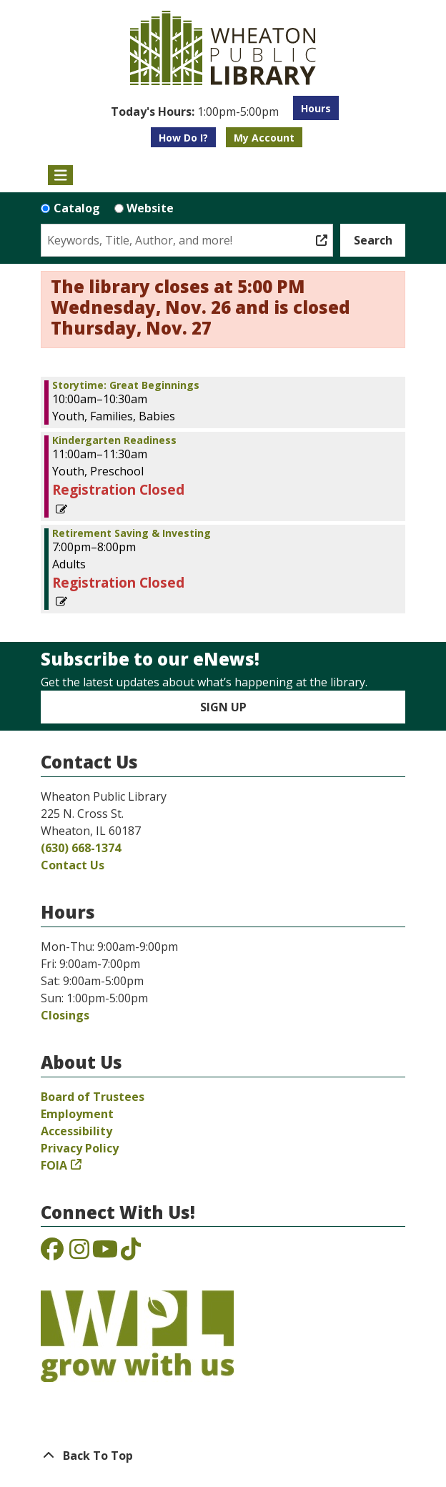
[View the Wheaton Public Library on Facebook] (52, 1253)
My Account (264, 137)
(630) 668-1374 (81, 848)
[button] (195, 111)
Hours (316, 108)
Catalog (77, 208)
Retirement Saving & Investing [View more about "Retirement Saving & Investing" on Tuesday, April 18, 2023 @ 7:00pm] (131, 533)
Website (150, 208)
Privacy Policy (80, 1148)
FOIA (54, 1165)
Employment (77, 1114)
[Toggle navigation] (60, 175)
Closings (65, 1015)
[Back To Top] (223, 1455)
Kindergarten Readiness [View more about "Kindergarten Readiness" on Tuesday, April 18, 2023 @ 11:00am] (114, 440)
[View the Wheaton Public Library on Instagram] (79, 1253)
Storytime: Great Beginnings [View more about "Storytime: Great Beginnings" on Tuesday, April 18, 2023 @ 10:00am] (125, 385)
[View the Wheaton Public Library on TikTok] (131, 1253)
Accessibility (76, 1131)
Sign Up (223, 707)
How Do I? (183, 137)
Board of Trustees (92, 1097)
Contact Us (72, 865)
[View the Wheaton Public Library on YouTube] (105, 1253)
